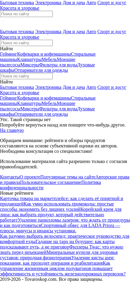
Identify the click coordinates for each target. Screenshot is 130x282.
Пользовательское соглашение (50, 182)
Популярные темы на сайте (67, 176)
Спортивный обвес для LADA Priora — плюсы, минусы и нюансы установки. (60, 228)
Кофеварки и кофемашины (44, 54)
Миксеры (29, 64)
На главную (12, 130)
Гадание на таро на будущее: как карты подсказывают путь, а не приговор (57, 244)
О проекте (30, 176)
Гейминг (8, 54)
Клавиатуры (29, 59)
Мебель (49, 59)
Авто (91, 2)
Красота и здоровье (19, 7)
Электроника (48, 2)
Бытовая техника (17, 2)
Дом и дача (74, 2)
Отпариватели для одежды (41, 70)
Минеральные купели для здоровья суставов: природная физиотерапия (59, 255)
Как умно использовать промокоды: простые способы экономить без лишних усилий (57, 206)
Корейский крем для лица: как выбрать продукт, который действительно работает (60, 214)
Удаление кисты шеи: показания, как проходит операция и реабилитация (57, 260)
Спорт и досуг (112, 2)
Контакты (10, 176)
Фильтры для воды (58, 64)
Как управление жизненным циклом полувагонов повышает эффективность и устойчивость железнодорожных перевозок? (63, 268)
